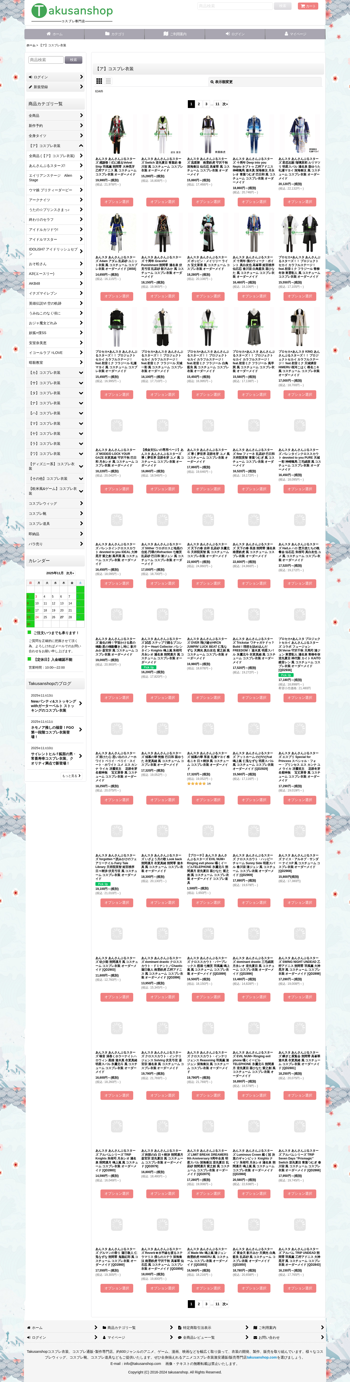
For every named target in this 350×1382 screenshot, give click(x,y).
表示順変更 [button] (222, 82)
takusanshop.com (262, 1357)
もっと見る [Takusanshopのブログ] (71, 776)
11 (218, 104)
